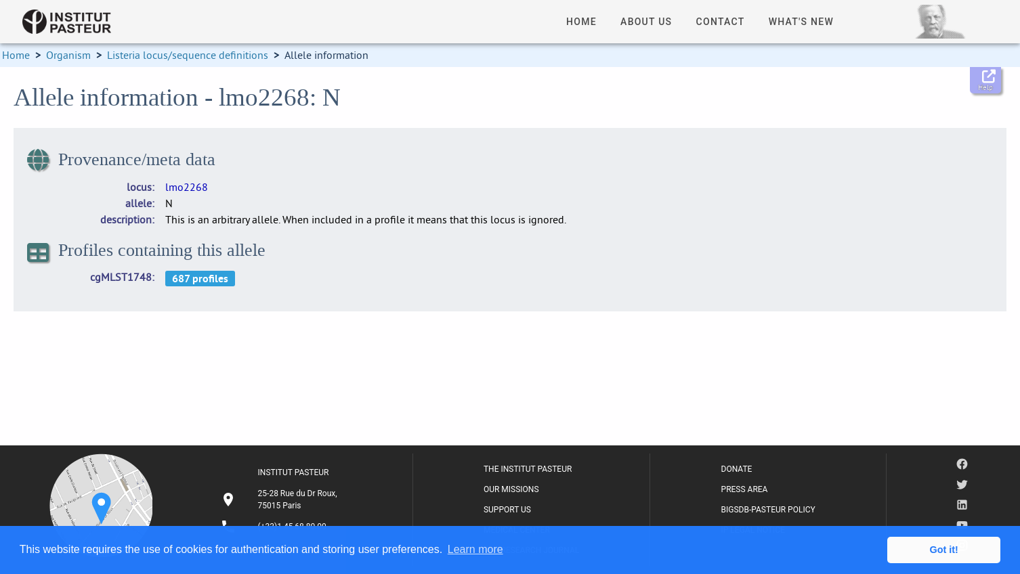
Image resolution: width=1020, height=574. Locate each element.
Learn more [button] (475, 549)
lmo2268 (186, 187)
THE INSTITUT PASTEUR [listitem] (528, 469)
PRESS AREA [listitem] (744, 489)
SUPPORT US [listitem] (507, 509)
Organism (68, 55)
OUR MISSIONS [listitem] (511, 489)
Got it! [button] (944, 549)
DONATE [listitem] (736, 469)
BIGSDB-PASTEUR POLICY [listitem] (768, 509)
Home (16, 55)
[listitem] (281, 499)
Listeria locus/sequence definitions (187, 55)
